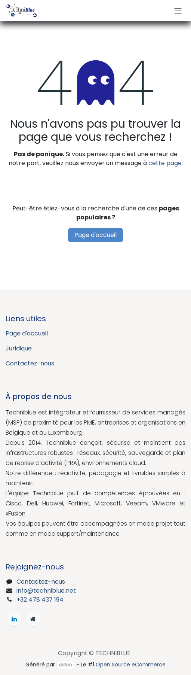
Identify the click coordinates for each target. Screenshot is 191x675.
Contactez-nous (30, 363)
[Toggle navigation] (177, 10)
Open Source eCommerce (131, 664)
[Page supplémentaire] (33, 618)
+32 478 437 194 (40, 599)
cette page (165, 163)
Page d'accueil (95, 235)
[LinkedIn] (14, 618)
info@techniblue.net (46, 590)
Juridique (19, 348)
